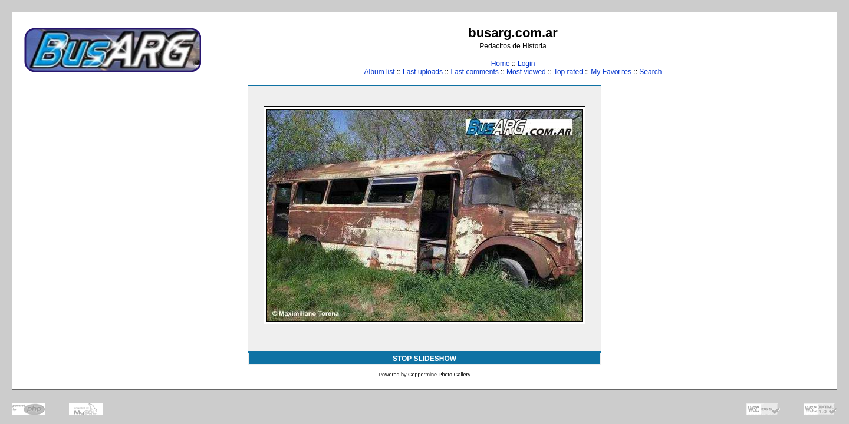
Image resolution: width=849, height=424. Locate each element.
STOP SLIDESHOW (424, 359)
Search (650, 72)
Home (500, 63)
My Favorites (611, 72)
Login (526, 63)
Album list (379, 72)
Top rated (568, 72)
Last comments (474, 72)
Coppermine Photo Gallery (439, 374)
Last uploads (423, 72)
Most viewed (526, 72)
